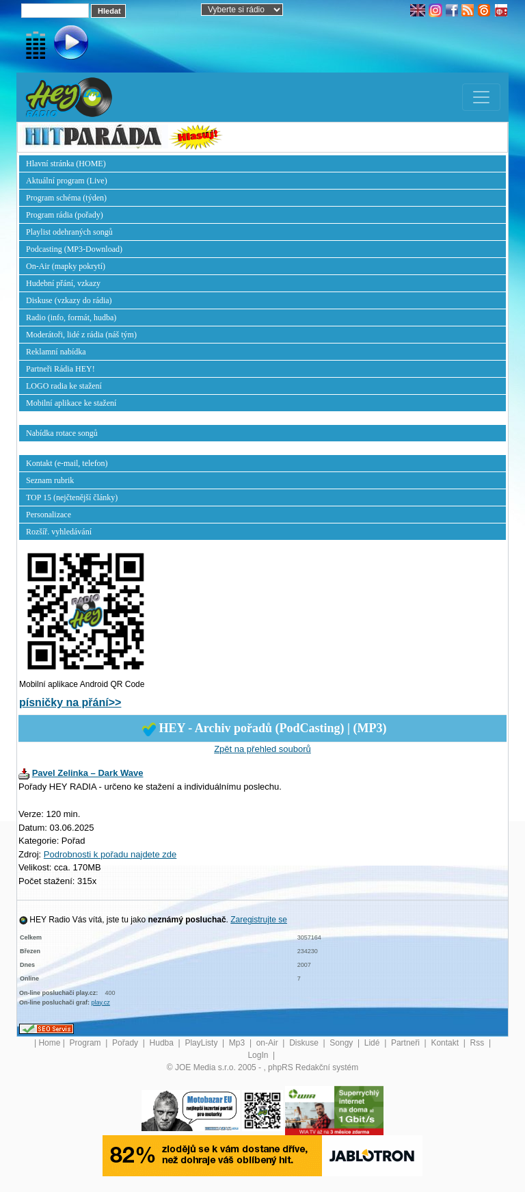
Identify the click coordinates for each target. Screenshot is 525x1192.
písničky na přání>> (70, 702)
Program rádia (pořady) (64, 215)
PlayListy (202, 1043)
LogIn (258, 1055)
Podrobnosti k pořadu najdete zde (110, 854)
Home (49, 1043)
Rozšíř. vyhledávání (59, 531)
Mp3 (238, 1043)
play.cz (101, 1002)
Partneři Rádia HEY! (60, 369)
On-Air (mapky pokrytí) (65, 266)
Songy (342, 1043)
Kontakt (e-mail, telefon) (67, 463)
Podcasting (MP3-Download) (74, 249)
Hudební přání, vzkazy (63, 283)
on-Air (268, 1043)
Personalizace (48, 514)
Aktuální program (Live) (66, 180)
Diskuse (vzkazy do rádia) (69, 300)
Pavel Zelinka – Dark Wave (88, 773)
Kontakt (446, 1043)
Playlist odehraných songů (69, 232)
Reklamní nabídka (56, 352)
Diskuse (305, 1043)
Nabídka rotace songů (62, 433)
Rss (478, 1043)
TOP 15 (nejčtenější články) (72, 497)
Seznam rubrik (50, 480)
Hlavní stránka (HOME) (66, 163)
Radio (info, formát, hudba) (71, 317)
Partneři (406, 1043)
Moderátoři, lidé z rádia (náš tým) (81, 334)
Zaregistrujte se (258, 919)
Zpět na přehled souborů (262, 749)
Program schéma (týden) (66, 198)
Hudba (163, 1043)
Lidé (373, 1043)
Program (86, 1043)
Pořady (126, 1043)
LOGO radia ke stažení (64, 386)
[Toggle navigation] (481, 97)
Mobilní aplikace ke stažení (71, 403)
